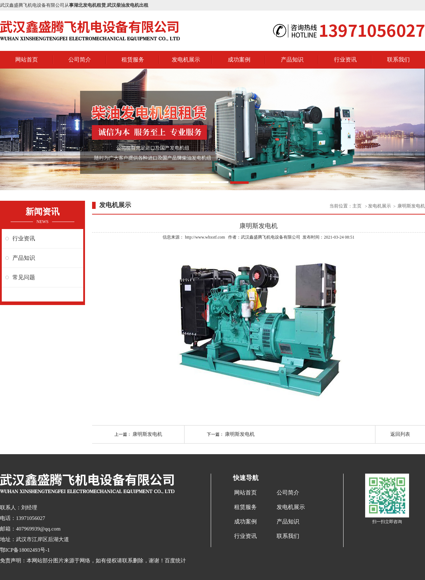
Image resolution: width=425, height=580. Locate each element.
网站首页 (26, 60)
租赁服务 (132, 60)
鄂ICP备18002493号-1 (25, 550)
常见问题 (23, 277)
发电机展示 (186, 60)
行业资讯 (345, 60)
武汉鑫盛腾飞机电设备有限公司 (270, 237)
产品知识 (292, 60)
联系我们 (398, 60)
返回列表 (400, 434)
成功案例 (239, 60)
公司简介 (79, 60)
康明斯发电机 (411, 206)
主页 (357, 206)
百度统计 (175, 560)
